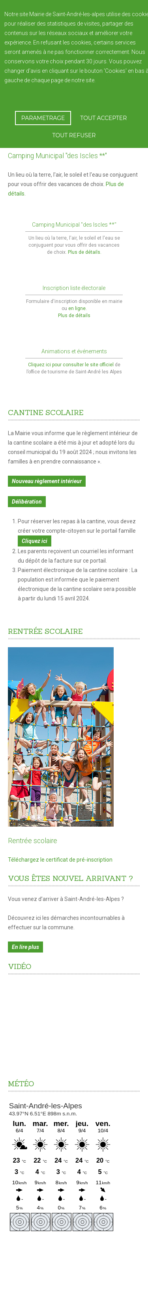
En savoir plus (114, 80)
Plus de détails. (84, 252)
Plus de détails (74, 315)
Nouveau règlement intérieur (47, 476)
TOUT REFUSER (74, 135)
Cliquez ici (34, 535)
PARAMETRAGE (43, 118)
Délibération (27, 496)
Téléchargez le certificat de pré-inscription (60, 860)
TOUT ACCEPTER (103, 118)
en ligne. (77, 308)
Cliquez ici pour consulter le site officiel (71, 359)
